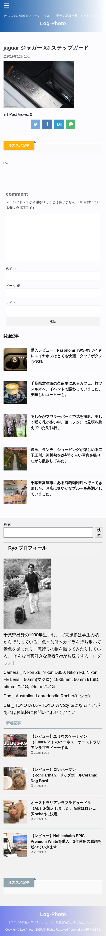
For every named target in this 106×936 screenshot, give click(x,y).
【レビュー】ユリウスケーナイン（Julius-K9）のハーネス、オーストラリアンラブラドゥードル (65, 742)
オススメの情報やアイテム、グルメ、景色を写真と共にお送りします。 (53, 922)
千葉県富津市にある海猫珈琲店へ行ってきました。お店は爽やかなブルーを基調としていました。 (66, 488)
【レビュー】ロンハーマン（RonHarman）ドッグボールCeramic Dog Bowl (64, 775)
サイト (11, 302)
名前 (11, 269)
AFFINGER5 (92, 929)
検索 (7, 525)
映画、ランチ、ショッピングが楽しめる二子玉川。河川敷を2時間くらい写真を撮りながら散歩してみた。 (66, 455)
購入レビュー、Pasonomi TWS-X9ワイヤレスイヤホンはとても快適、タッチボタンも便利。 (66, 356)
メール (13, 285)
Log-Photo (53, 23)
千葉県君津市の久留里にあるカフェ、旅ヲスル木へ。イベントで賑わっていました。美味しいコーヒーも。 (66, 389)
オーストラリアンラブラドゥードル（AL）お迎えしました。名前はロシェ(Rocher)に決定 (63, 808)
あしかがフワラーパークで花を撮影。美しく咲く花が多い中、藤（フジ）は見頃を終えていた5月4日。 (66, 422)
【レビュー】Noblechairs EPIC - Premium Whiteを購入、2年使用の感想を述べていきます (66, 841)
